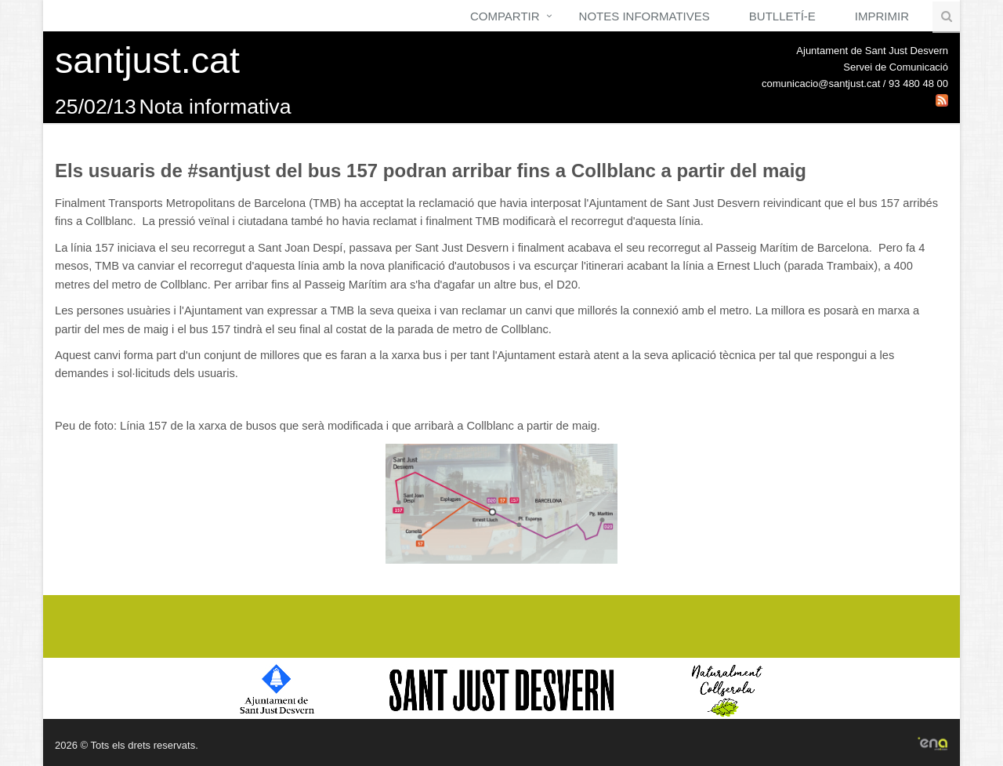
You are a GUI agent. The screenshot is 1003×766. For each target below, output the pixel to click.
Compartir (505, 16)
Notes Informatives (644, 16)
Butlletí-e (782, 16)
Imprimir (882, 16)
